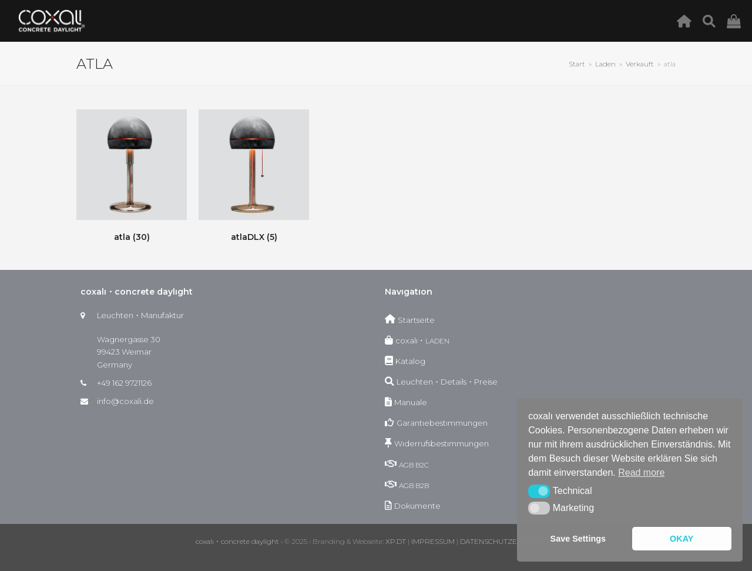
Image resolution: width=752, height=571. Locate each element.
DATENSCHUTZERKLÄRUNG (508, 541)
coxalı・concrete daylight (237, 541)
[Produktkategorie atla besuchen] (131, 177)
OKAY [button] (681, 538)
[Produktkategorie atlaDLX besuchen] (254, 177)
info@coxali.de (125, 401)
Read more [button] (641, 472)
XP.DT (395, 541)
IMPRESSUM (433, 541)
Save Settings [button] (578, 538)
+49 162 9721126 (124, 383)
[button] (539, 491)
